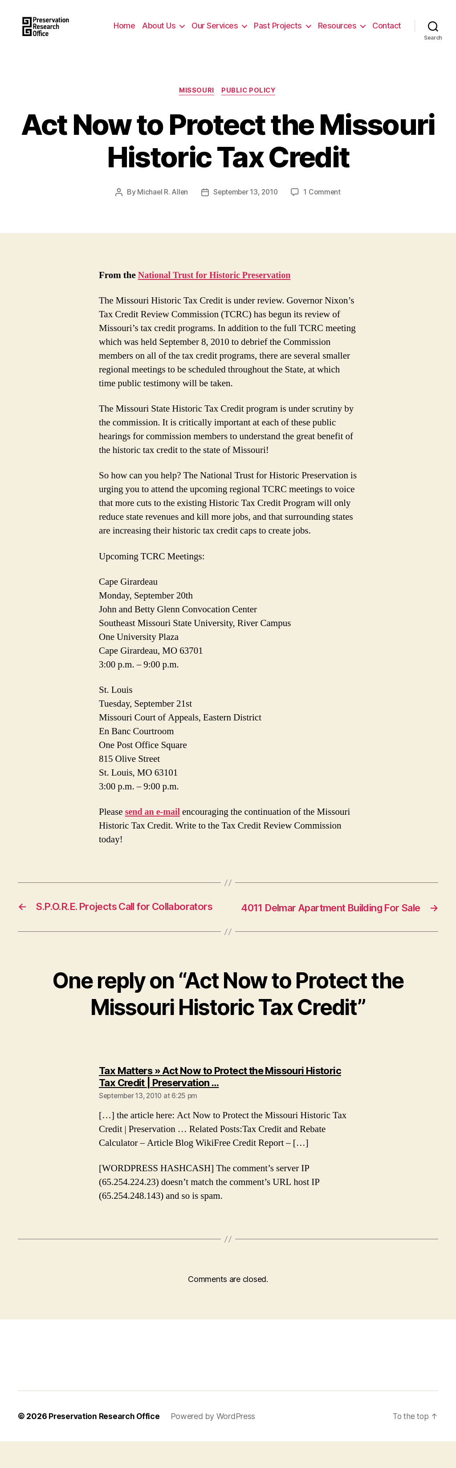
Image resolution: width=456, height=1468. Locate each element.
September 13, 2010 (246, 206)
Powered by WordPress (215, 1443)
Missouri (195, 105)
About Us (195, 25)
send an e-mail (154, 826)
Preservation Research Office (105, 1443)
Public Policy (250, 105)
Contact (386, 39)
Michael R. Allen (161, 206)
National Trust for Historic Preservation (218, 289)
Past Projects (314, 25)
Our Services (251, 25)
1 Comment (324, 206)
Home (160, 25)
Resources (373, 25)
